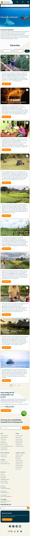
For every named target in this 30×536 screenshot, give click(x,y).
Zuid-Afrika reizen (19, 446)
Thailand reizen (4, 447)
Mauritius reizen (19, 440)
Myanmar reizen (4, 444)
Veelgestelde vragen (5, 479)
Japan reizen (3, 439)
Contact (2, 474)
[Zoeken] (28, 508)
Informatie (3, 5)
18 (19, 385)
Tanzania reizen (19, 444)
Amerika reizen (4, 454)
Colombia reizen (19, 460)
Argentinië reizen (19, 454)
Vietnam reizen (4, 449)
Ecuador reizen (19, 463)
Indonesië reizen (4, 437)
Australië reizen (4, 461)
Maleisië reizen (4, 442)
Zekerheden (3, 477)
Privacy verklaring (4, 482)
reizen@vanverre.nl (5, 492)
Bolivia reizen (18, 456)
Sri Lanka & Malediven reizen (7, 446)
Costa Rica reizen (19, 461)
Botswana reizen (19, 435)
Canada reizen (4, 456)
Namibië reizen (19, 442)
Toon (27, 51)
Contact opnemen (6, 410)
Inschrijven (25, 427)
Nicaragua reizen (19, 465)
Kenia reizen (18, 437)
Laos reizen (3, 440)
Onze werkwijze (4, 481)
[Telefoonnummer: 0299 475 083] (17, 2)
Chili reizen (18, 458)
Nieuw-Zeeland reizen (5, 463)
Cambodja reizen (4, 435)
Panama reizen (19, 467)
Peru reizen (18, 469)
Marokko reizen (19, 439)
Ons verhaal (3, 475)
